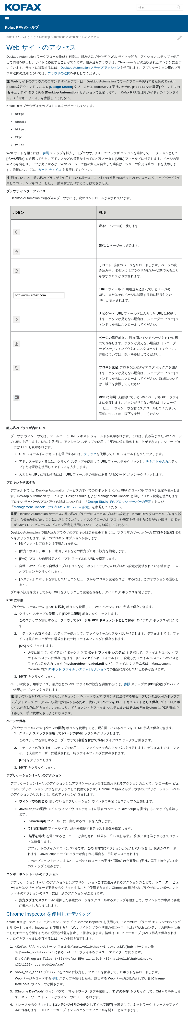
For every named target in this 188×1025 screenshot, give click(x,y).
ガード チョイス (49, 169)
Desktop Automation (52, 37)
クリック (90, 454)
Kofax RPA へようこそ (21, 37)
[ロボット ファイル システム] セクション (77, 669)
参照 (46, 153)
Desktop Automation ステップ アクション (90, 67)
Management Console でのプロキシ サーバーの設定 (51, 507)
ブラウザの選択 (59, 73)
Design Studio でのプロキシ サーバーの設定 (119, 501)
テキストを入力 (157, 461)
